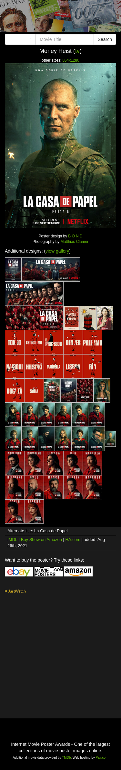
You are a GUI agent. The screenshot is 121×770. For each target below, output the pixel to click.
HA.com (72, 539)
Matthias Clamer (75, 241)
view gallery (57, 251)
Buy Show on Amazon (41, 539)
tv (77, 51)
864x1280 (70, 60)
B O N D (75, 236)
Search (105, 39)
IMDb (12, 539)
